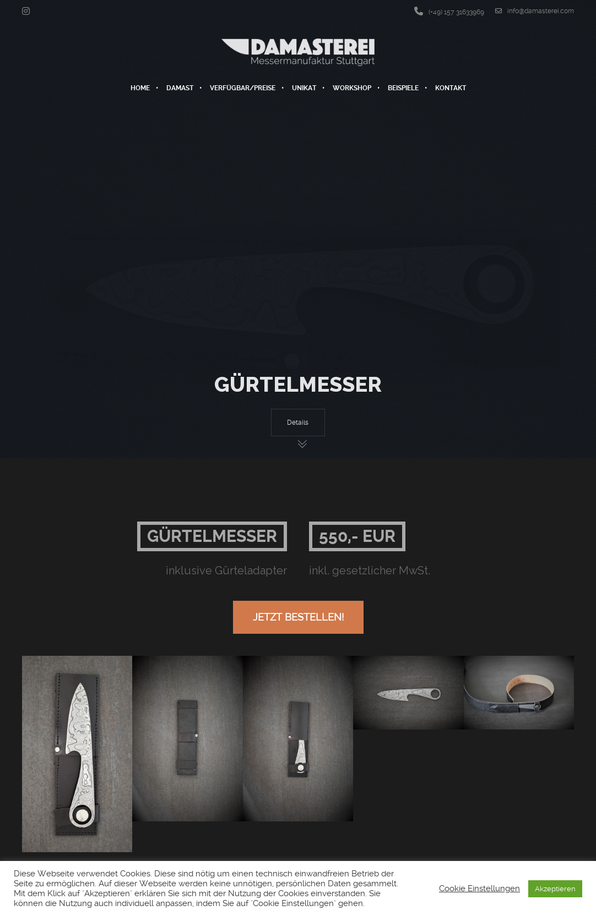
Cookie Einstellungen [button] (479, 888)
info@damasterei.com (534, 11)
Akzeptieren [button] (555, 889)
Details (298, 422)
